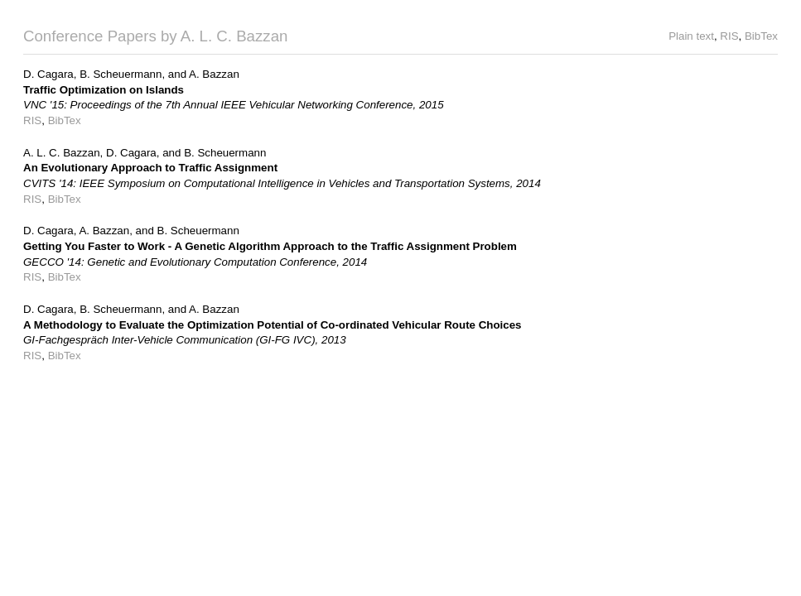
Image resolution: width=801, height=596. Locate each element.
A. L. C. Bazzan (61, 153)
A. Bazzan (214, 74)
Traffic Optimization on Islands (103, 90)
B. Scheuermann (121, 74)
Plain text (691, 36)
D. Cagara (48, 74)
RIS (729, 36)
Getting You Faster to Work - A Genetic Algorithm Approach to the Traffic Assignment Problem (270, 246)
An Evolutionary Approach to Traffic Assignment (150, 167)
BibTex (761, 36)
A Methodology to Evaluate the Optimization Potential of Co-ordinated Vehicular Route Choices (272, 325)
